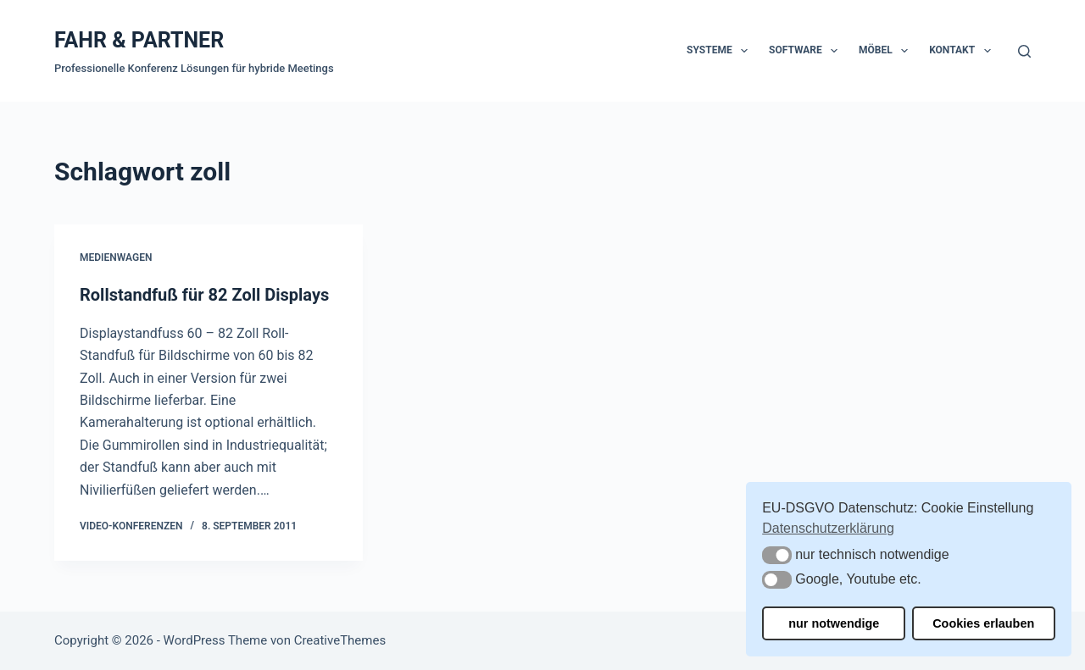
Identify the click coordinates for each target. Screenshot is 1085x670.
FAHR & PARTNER (139, 40)
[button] (777, 555)
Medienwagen (116, 257)
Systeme (720, 51)
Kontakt (963, 51)
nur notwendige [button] (833, 623)
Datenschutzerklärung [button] (828, 528)
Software (806, 51)
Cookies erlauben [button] (983, 623)
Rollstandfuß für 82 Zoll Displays (204, 295)
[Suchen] (1024, 51)
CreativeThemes (340, 640)
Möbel (887, 51)
